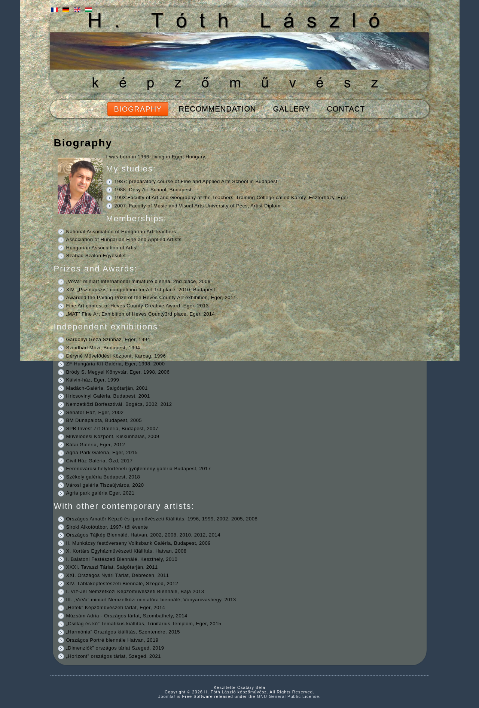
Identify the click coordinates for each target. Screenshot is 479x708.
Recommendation (217, 109)
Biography (138, 109)
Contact (346, 109)
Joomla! (167, 696)
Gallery (291, 109)
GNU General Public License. (289, 696)
